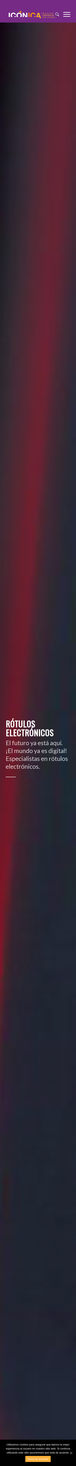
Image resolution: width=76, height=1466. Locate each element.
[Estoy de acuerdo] (71, 1453)
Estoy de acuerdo (38, 1459)
